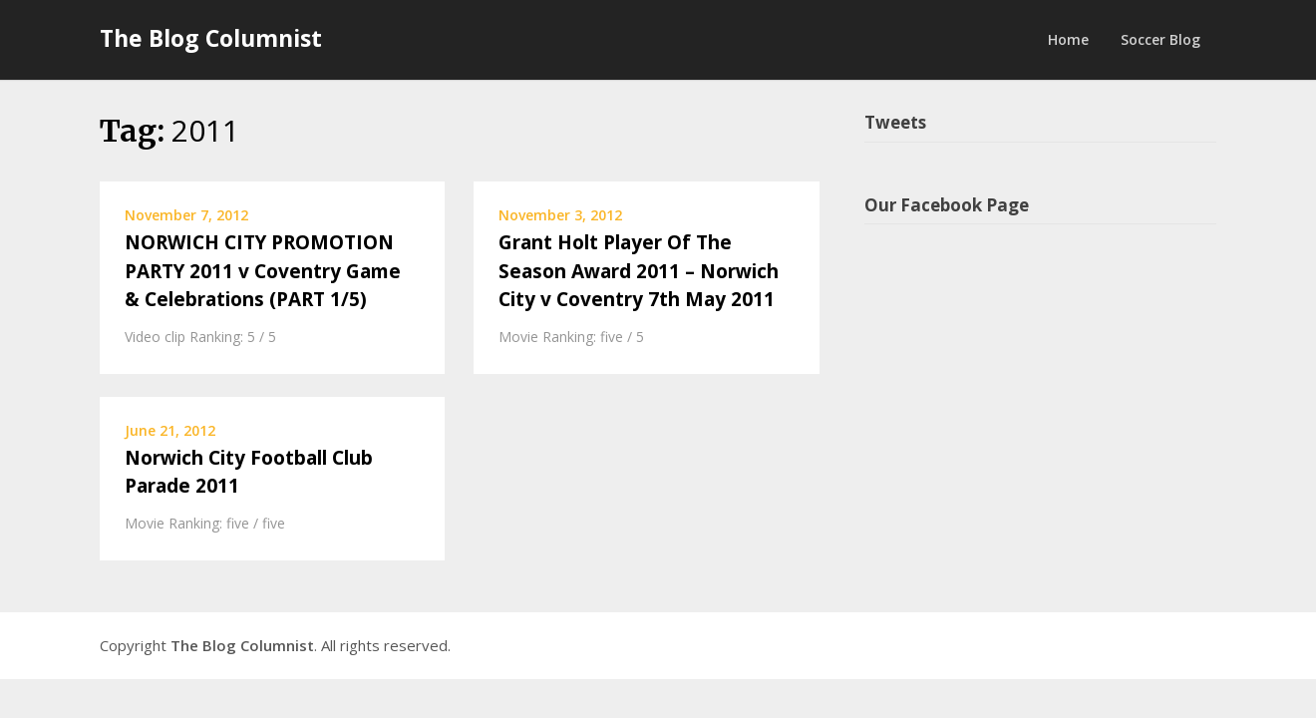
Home (1068, 39)
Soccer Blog (1160, 39)
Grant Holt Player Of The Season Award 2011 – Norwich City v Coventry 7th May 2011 (638, 270)
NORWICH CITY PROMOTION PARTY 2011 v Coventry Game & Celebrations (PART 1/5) (263, 270)
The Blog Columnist (211, 38)
